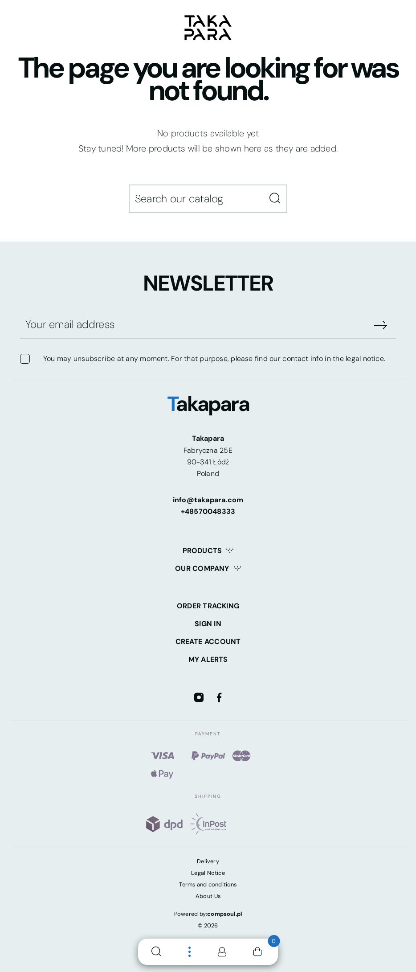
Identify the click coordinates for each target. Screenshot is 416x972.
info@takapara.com (208, 499)
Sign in (208, 623)
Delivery (208, 861)
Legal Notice (208, 873)
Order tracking (208, 606)
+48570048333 (208, 511)
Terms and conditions (208, 884)
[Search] (208, 199)
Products (202, 550)
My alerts (208, 659)
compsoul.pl (224, 914)
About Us (208, 896)
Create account (208, 641)
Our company (202, 568)
